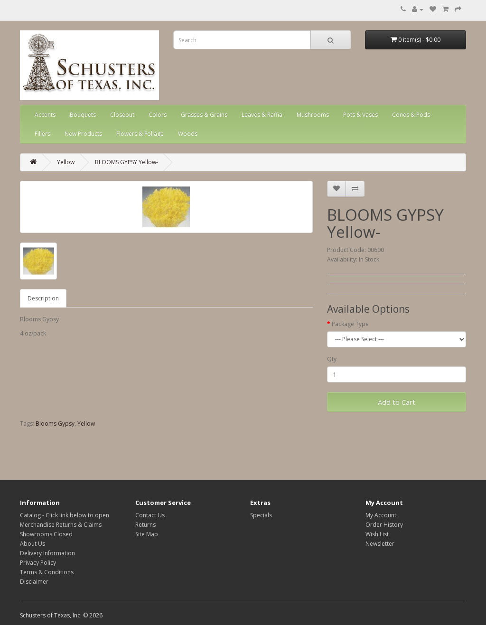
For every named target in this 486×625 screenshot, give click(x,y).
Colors (158, 115)
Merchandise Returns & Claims (61, 525)
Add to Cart (396, 402)
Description (43, 298)
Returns (145, 525)
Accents (45, 115)
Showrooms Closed (46, 534)
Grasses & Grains (204, 115)
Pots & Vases (360, 115)
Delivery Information (47, 553)
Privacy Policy (38, 563)
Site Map (146, 534)
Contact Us (150, 515)
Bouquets (83, 115)
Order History (384, 525)
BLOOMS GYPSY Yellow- (126, 162)
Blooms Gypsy (55, 424)
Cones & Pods (411, 115)
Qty (331, 359)
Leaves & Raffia (262, 115)
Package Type (350, 324)
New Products (83, 134)
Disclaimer (34, 582)
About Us (32, 544)
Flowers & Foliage (140, 134)
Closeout (122, 115)
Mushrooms (313, 115)
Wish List (377, 534)
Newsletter (379, 544)
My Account (380, 515)
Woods (187, 134)
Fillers (42, 134)
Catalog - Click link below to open (64, 515)
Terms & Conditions (47, 572)
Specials (261, 515)
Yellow (66, 162)
